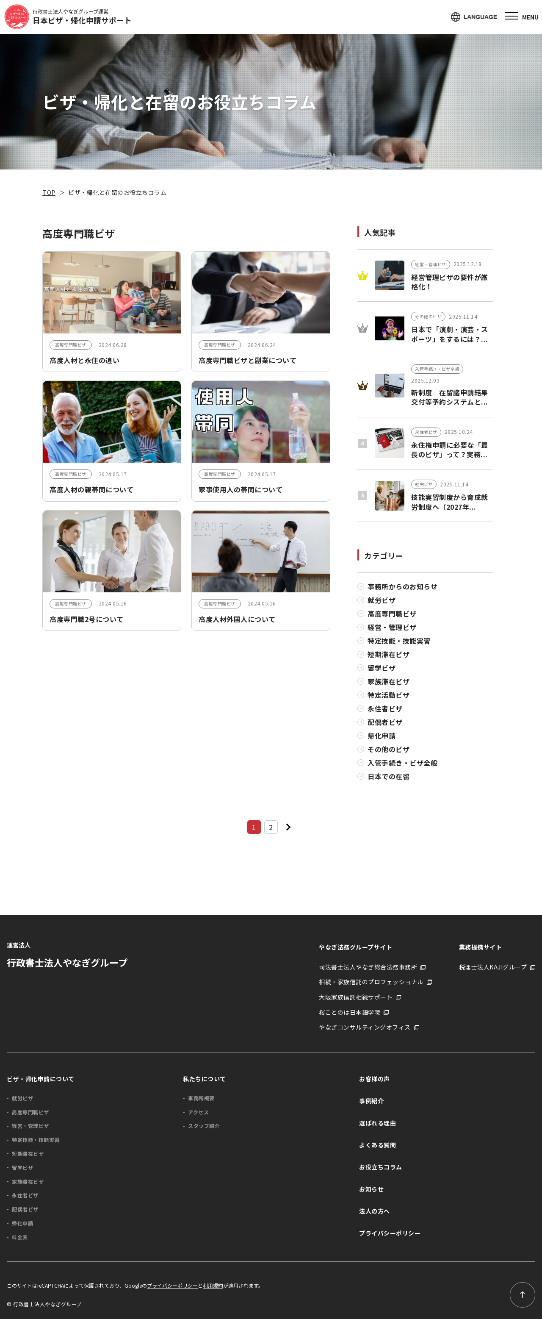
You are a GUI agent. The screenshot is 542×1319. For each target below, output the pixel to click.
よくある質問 (377, 1144)
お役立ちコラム (380, 1166)
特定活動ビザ (388, 694)
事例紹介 (371, 1100)
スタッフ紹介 (204, 1125)
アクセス (198, 1111)
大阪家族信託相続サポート (356, 997)
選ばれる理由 (377, 1122)
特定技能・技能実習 (399, 640)
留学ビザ (381, 667)
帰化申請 (381, 735)
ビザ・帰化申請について (41, 1078)
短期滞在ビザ (388, 653)
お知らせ (371, 1188)
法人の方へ (374, 1210)
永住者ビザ (385, 708)
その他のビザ (388, 748)
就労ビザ (381, 599)
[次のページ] (288, 826)
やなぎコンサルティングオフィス (365, 1027)
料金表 (20, 1236)
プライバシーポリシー (389, 1232)
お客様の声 (374, 1078)
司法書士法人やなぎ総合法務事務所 (368, 967)
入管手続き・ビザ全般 (402, 762)
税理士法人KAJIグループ (493, 967)
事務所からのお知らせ (402, 586)
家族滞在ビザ (388, 681)
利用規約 (213, 1285)
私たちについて (204, 1078)
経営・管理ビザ (392, 626)
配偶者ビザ (385, 721)
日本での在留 (388, 775)
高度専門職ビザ (392, 613)
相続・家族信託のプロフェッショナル (371, 981)
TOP (48, 192)
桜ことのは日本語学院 (349, 1012)
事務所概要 (201, 1097)
